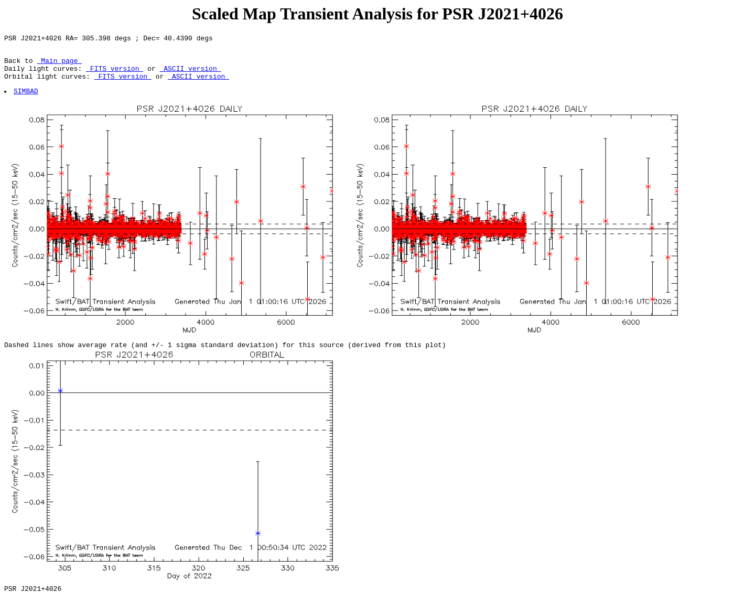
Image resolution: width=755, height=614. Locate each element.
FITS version (114, 74)
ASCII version (190, 74)
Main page (59, 65)
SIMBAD (26, 100)
